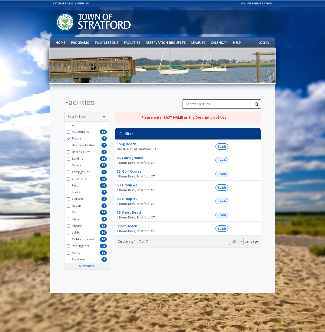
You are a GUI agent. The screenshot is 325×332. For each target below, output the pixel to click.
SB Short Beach (129, 208)
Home (60, 42)
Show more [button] (86, 262)
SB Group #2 (127, 195)
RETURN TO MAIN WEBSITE (71, 3)
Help (237, 42)
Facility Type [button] (87, 113)
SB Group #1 (127, 181)
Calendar (219, 42)
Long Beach (126, 140)
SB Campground (130, 154)
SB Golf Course (129, 167)
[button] (87, 121)
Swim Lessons (106, 42)
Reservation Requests (166, 42)
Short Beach (127, 222)
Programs (80, 42)
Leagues (198, 42)
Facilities (132, 42)
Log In (263, 42)
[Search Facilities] (256, 100)
